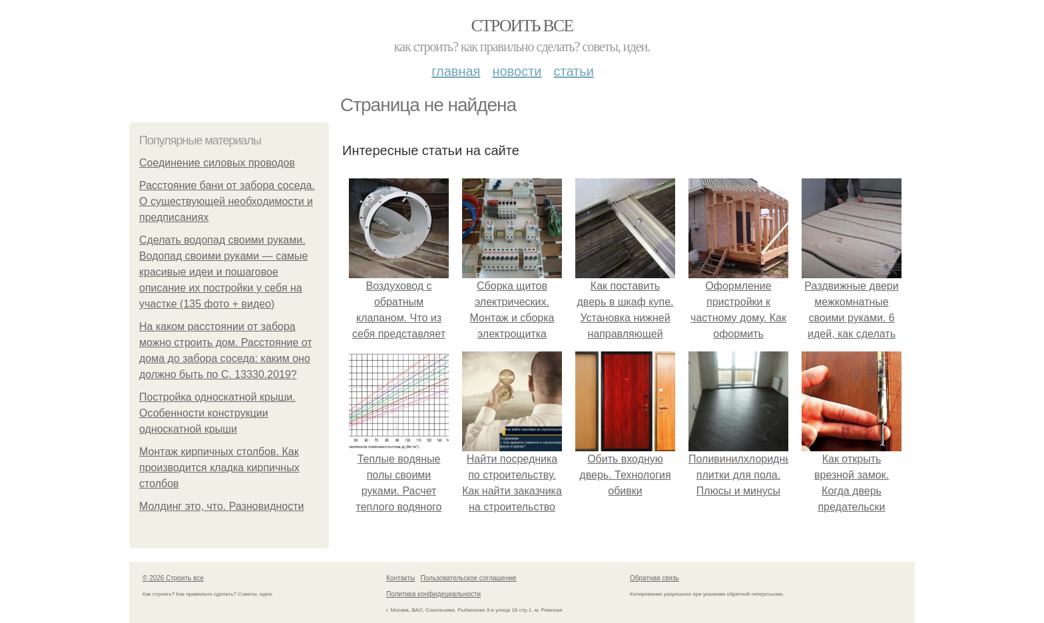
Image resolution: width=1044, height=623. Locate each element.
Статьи (573, 71)
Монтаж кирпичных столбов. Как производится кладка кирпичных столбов (219, 467)
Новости (516, 71)
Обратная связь (654, 578)
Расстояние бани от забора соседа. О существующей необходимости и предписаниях (227, 201)
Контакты (400, 578)
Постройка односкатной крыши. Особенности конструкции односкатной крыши (217, 413)
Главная (455, 71)
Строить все (522, 25)
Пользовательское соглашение (469, 578)
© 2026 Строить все (173, 578)
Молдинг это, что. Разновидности (221, 506)
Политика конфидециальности (433, 594)
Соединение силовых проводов (217, 162)
